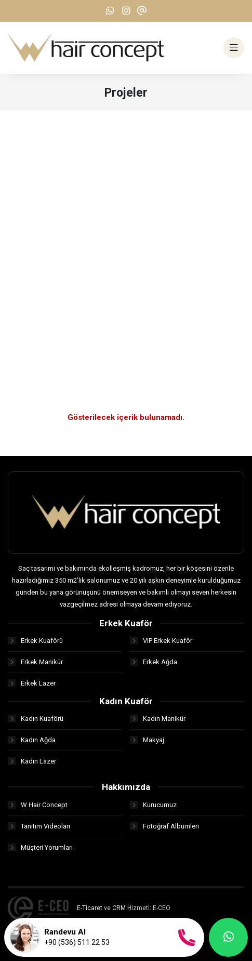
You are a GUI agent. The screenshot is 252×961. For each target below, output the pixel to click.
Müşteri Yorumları (40, 847)
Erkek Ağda (153, 662)
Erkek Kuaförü (35, 640)
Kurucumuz (153, 805)
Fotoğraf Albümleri (164, 826)
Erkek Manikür (35, 662)
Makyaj (147, 740)
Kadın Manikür (157, 718)
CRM (119, 908)
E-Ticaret (89, 908)
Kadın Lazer (32, 761)
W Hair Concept (38, 805)
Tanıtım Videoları (39, 826)
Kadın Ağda (32, 740)
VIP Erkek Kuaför (161, 640)
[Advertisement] (126, 241)
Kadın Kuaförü (35, 718)
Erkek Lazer (32, 683)
